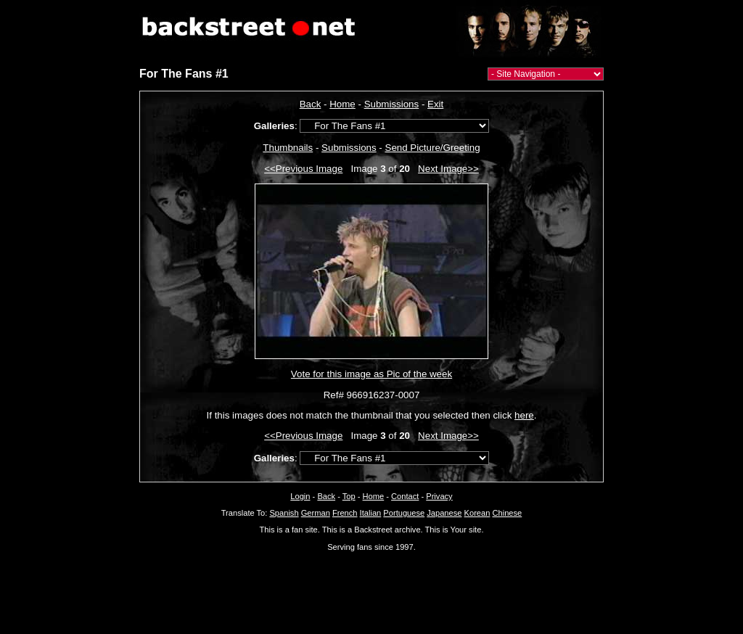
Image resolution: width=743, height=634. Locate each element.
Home (342, 104)
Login (300, 496)
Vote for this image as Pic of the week (371, 374)
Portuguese (403, 513)
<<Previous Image (303, 168)
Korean (477, 513)
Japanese (444, 513)
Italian (371, 513)
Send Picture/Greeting (432, 147)
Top (349, 496)
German (315, 513)
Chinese (507, 513)
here (524, 415)
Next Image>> (448, 168)
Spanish (283, 513)
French (345, 513)
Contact (405, 496)
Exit (435, 104)
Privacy (439, 496)
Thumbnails (288, 147)
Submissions (391, 104)
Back (310, 104)
